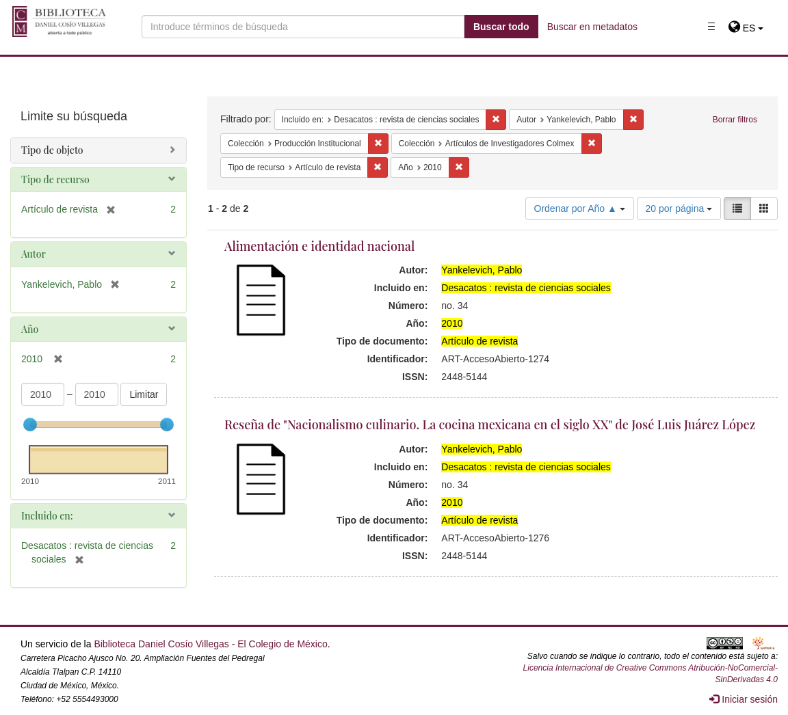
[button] (746, 28)
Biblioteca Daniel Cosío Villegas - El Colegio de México (210, 643)
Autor (33, 253)
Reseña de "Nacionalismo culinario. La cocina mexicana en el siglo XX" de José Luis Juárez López (489, 424)
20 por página (679, 208)
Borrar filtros (735, 119)
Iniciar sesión (743, 699)
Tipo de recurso (55, 179)
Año (29, 329)
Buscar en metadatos (592, 26)
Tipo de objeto (52, 150)
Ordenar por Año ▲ (579, 208)
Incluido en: (47, 515)
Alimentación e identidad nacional (319, 246)
